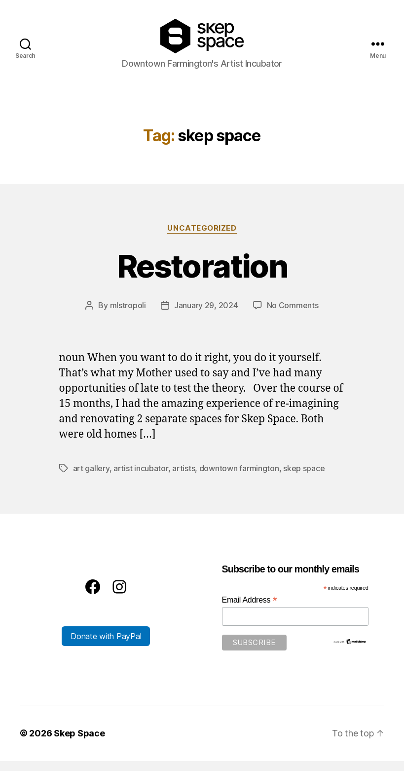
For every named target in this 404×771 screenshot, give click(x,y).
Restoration (202, 276)
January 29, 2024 (206, 315)
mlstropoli (128, 315)
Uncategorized (201, 238)
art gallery (91, 478)
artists (183, 478)
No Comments (293, 315)
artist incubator (140, 478)
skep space (304, 478)
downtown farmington (239, 478)
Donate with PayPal (106, 646)
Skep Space (79, 743)
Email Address (249, 609)
